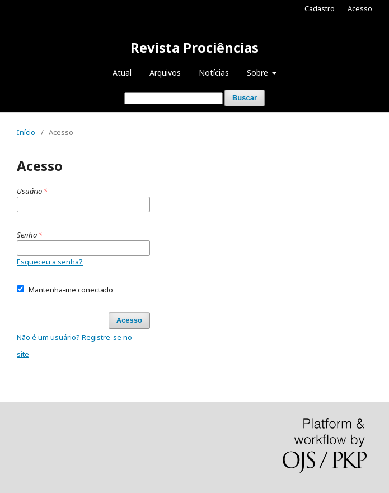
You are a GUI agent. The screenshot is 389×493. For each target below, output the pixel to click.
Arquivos (165, 72)
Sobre (258, 72)
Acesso (360, 8)
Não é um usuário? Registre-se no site (74, 345)
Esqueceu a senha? (50, 262)
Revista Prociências (194, 47)
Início (26, 132)
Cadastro (319, 8)
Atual (122, 72)
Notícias (214, 72)
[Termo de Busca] (173, 98)
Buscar (244, 98)
